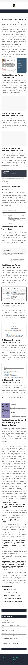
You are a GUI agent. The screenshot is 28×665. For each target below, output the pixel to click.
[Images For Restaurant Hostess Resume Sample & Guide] (14, 103)
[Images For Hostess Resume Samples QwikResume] (14, 65)
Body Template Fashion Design (9, 638)
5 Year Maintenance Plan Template (12, 598)
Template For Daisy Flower (7, 630)
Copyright (23, 657)
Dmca (4, 657)
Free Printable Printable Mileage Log (10, 643)
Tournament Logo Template (10, 592)
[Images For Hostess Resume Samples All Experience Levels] (14, 294)
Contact (9, 657)
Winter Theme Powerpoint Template (10, 641)
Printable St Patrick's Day (7, 622)
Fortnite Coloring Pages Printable (12, 595)
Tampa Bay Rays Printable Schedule (10, 625)
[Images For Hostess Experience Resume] (14, 177)
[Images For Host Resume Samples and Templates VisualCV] (14, 255)
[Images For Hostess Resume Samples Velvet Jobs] (14, 217)
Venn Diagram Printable (10, 589)
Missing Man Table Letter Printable (9, 627)
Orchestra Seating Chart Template (9, 635)
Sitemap (14, 659)
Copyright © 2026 (14, 663)
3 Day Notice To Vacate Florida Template (11, 633)
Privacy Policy (16, 657)
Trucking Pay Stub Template (8, 620)
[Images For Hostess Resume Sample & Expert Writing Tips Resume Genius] (14, 410)
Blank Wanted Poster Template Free (13, 601)
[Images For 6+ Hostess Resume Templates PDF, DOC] (14, 330)
